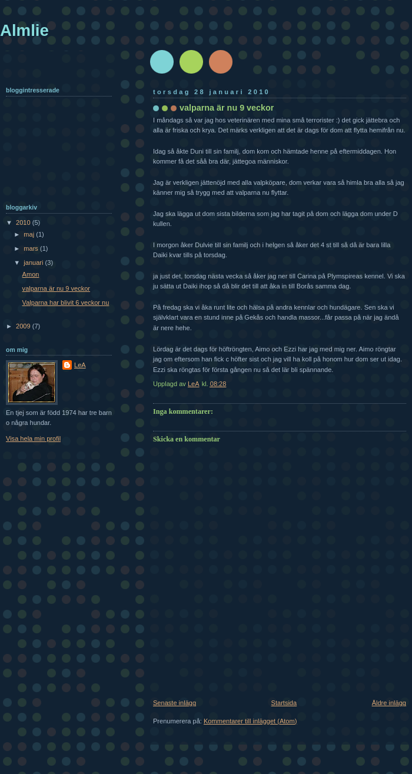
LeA (80, 364)
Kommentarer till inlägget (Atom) (250, 721)
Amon (30, 274)
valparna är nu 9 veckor (56, 288)
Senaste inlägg (174, 702)
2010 (24, 222)
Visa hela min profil (33, 438)
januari (34, 262)
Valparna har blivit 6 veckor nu (65, 302)
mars (32, 248)
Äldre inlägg (389, 702)
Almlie (24, 30)
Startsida (284, 702)
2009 (24, 326)
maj (30, 234)
